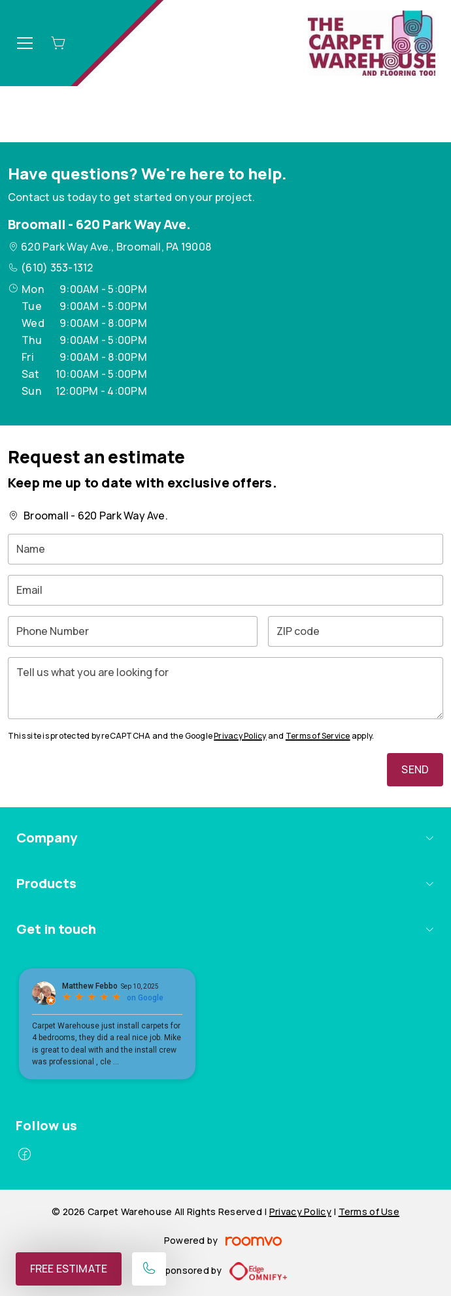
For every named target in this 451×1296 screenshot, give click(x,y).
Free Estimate (68, 1268)
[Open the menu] (25, 43)
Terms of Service (318, 735)
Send (415, 769)
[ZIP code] (355, 631)
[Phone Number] (133, 631)
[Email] (225, 590)
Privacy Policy (240, 735)
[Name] (225, 549)
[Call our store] (149, 1269)
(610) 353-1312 (57, 267)
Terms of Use (369, 1211)
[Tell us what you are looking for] (225, 688)
